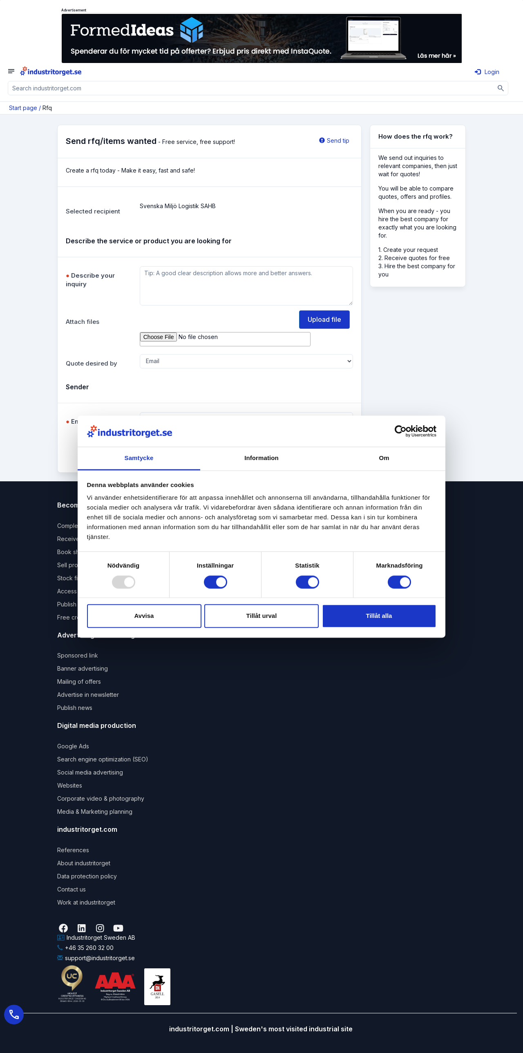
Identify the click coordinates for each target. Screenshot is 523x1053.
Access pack (74, 591)
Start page (23, 107)
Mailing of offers (79, 681)
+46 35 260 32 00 (85, 947)
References (73, 849)
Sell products (75, 564)
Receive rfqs (74, 538)
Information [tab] (261, 458)
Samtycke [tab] (139, 458)
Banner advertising (82, 668)
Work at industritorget (86, 902)
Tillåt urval (261, 616)
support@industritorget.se (96, 957)
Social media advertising (90, 772)
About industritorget (83, 863)
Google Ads (73, 746)
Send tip (334, 140)
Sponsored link (77, 655)
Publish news (74, 707)
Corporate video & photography (100, 798)
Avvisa (144, 616)
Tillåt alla (379, 616)
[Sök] (501, 88)
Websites (69, 785)
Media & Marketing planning (94, 811)
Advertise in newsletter (88, 694)
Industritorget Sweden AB (96, 937)
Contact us (71, 889)
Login (487, 71)
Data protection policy (87, 876)
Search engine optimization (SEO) (102, 759)
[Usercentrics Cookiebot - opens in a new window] (400, 431)
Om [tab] (384, 458)
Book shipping (76, 551)
